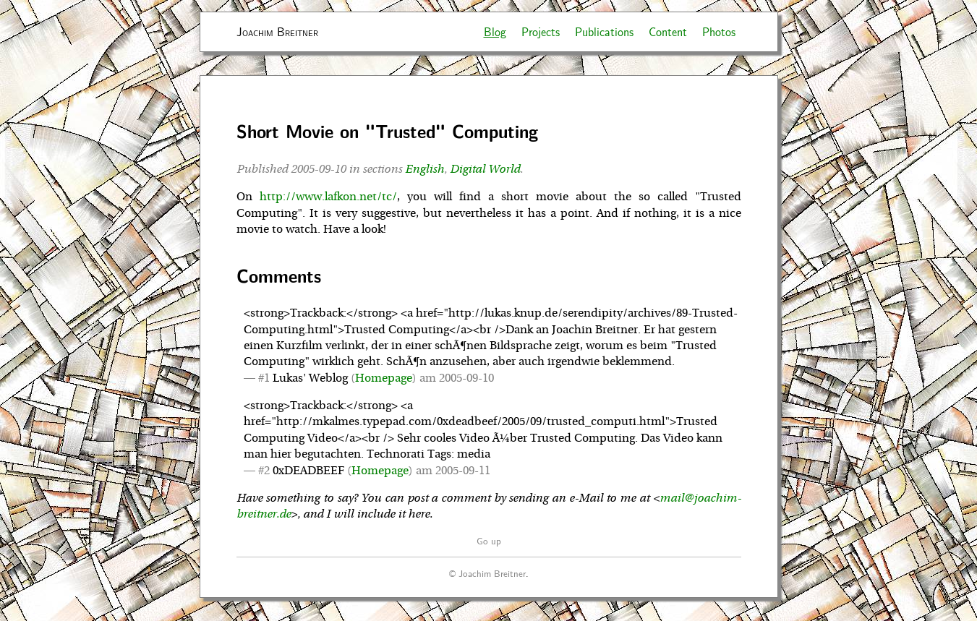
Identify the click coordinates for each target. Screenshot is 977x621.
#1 (264, 378)
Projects (540, 31)
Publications (604, 31)
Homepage (383, 378)
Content (668, 31)
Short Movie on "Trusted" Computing (387, 131)
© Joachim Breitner (487, 573)
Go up (489, 540)
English (424, 169)
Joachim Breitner (277, 31)
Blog (495, 31)
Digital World (485, 169)
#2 (264, 470)
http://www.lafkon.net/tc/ (328, 196)
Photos (718, 31)
